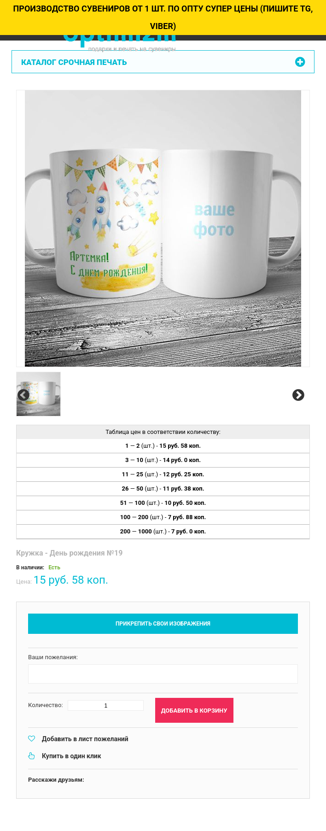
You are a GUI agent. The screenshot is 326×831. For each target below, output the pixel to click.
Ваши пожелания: (53, 657)
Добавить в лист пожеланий (85, 739)
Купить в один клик (71, 756)
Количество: (45, 705)
